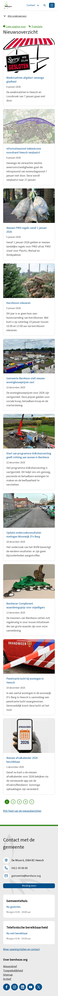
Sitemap (8, 975)
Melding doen (29, 885)
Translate (35, 27)
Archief (7, 979)
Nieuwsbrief (10, 966)
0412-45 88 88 (19, 868)
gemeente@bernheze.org (26, 876)
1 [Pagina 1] (7, 802)
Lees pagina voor (14, 27)
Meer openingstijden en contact (21, 949)
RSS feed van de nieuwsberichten (22, 811)
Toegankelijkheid (13, 971)
